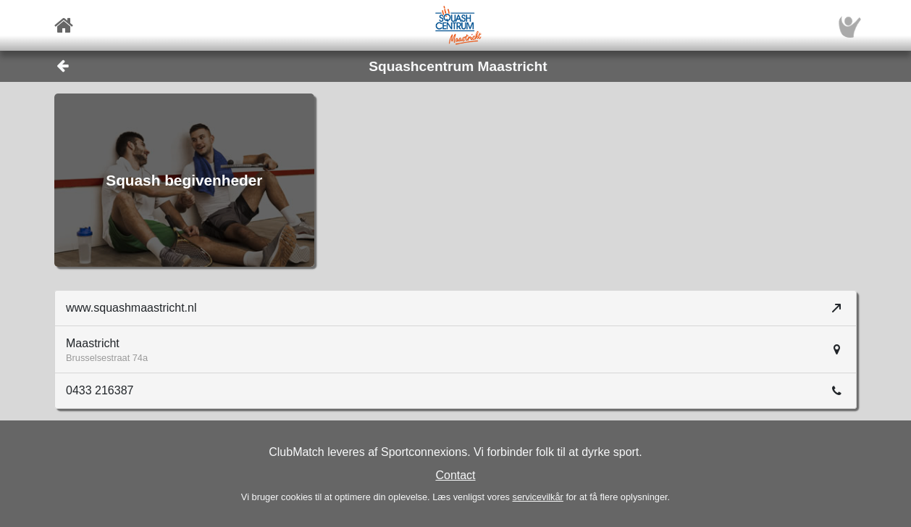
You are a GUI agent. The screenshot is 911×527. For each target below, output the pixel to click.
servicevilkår (537, 496)
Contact (455, 475)
